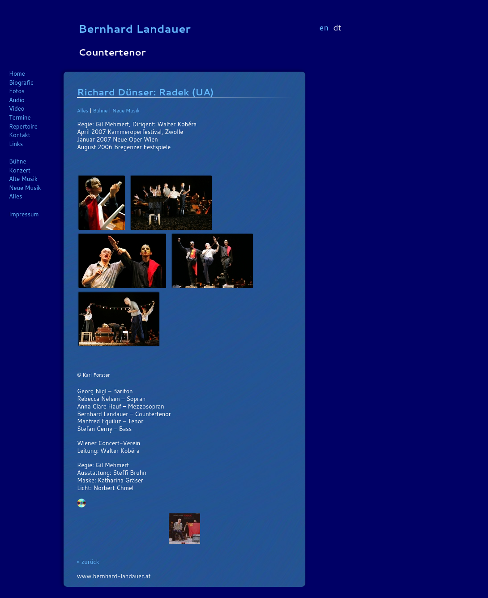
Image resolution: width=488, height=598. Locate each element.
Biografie (21, 82)
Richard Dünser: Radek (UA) (145, 92)
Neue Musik (25, 188)
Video (16, 108)
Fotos (17, 91)
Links (16, 144)
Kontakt (19, 135)
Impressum (24, 214)
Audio (17, 100)
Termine (20, 117)
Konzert (19, 170)
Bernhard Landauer (134, 28)
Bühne (17, 161)
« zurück (88, 562)
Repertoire (23, 126)
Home (17, 73)
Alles (15, 196)
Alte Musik (23, 179)
